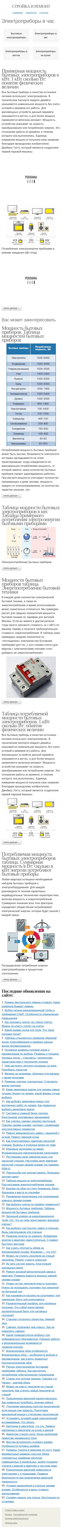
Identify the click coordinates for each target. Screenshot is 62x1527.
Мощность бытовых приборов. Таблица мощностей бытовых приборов (23, 334)
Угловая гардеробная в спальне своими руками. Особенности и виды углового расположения (28, 1489)
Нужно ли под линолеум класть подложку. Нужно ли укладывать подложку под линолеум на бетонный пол (30, 1287)
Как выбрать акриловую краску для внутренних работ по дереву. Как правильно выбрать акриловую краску (29, 1105)
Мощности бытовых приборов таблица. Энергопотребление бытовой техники (31, 586)
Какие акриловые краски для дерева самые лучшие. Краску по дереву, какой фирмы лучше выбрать (31, 1093)
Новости (31, 12)
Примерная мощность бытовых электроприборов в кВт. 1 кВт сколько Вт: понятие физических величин (30, 79)
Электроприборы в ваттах (16, 53)
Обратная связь (11, 1523)
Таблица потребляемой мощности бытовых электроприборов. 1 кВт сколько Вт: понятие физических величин (26, 721)
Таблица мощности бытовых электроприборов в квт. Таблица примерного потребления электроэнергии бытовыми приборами (31, 515)
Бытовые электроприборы (16, 35)
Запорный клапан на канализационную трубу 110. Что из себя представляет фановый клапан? (30, 1220)
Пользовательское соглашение (25, 1514)
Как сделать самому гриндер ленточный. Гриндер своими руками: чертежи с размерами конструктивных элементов (30, 1125)
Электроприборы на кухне (46, 53)
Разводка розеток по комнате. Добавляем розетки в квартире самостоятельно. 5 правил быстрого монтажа (30, 1240)
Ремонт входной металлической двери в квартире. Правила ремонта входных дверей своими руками (29, 1275)
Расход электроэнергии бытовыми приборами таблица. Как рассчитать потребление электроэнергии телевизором (28, 1370)
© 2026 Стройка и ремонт (15, 1510)
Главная (17, 12)
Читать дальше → (11, 308)
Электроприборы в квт (46, 35)
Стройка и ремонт (31, 6)
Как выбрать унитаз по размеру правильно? (33, 1204)
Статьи (44, 12)
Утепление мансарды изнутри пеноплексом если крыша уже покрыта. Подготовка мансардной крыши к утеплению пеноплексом (31, 1410)
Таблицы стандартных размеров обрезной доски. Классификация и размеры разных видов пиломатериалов (29, 1042)
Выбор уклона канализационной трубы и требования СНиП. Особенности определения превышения (30, 1014)
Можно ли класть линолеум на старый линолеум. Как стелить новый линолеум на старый (28, 1390)
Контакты (8, 1514)
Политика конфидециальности (16, 1518)
